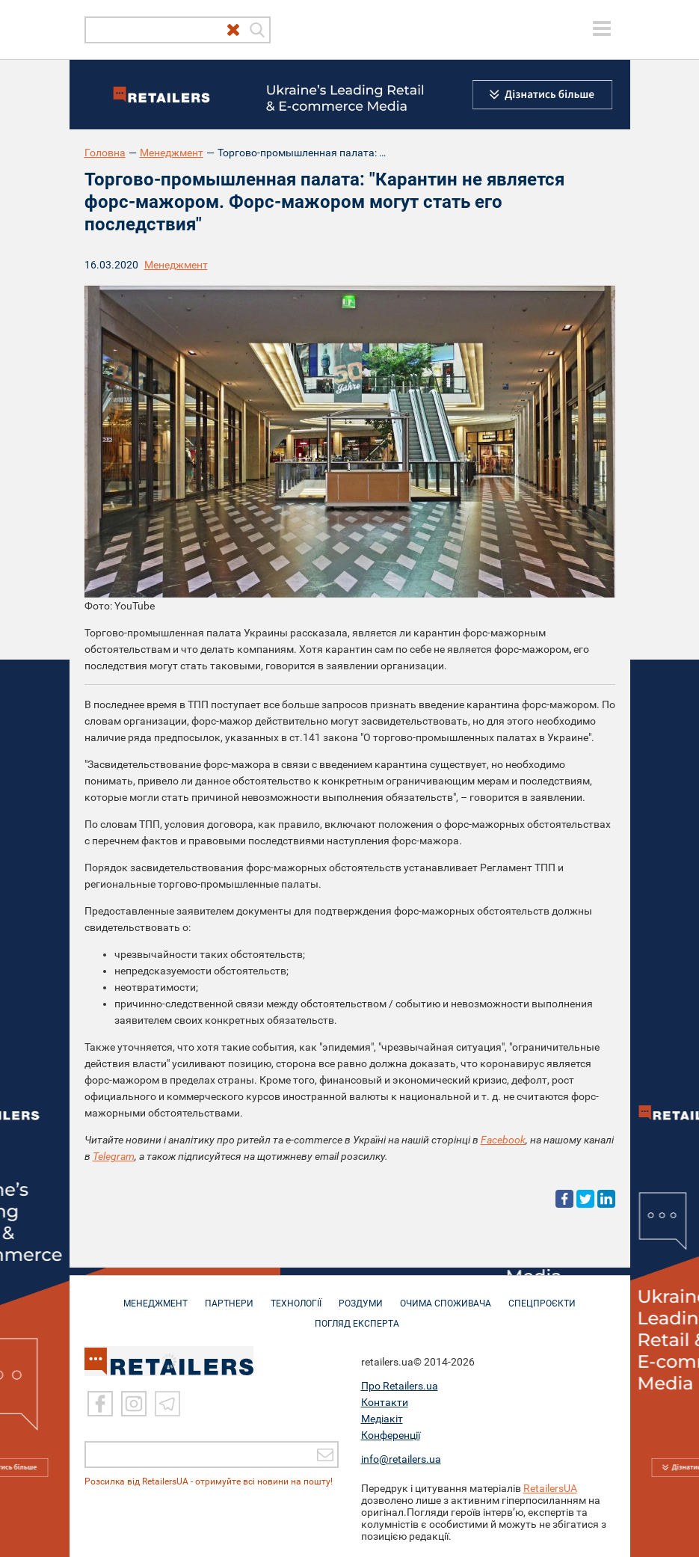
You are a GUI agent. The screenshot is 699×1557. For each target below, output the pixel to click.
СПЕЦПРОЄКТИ (542, 1296)
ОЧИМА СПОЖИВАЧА (445, 1296)
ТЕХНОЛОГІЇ (296, 1296)
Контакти (384, 1402)
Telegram (114, 1156)
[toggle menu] (601, 28)
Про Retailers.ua (399, 1386)
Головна (105, 153)
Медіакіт (382, 1419)
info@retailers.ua (401, 1459)
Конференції (390, 1435)
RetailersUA (550, 1488)
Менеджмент (171, 153)
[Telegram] (167, 1403)
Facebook (503, 1140)
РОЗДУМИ (361, 1296)
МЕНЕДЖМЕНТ (155, 1296)
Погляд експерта (357, 1316)
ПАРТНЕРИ (229, 1296)
